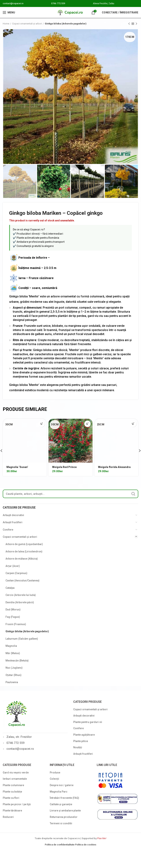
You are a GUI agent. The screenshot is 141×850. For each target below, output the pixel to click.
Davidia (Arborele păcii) (20, 602)
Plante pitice (80, 741)
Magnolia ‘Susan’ (17, 467)
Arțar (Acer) (13, 566)
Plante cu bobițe (12, 791)
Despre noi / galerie (61, 785)
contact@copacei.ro (13, 3)
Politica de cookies (85, 844)
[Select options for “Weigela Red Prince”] (87, 424)
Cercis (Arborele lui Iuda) (21, 595)
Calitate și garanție (61, 804)
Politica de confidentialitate (60, 844)
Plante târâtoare (12, 810)
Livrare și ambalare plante (65, 810)
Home (6, 23)
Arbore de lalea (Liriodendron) (24, 551)
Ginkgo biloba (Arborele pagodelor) (65, 23)
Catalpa (10, 587)
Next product (136, 24)
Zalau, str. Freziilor (19, 737)
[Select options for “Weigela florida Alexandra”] (133, 424)
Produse (55, 772)
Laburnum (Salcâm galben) (22, 638)
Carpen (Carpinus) (16, 573)
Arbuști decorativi (13, 515)
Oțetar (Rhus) (13, 675)
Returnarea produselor (63, 816)
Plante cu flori (11, 797)
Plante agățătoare (84, 734)
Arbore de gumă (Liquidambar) (24, 544)
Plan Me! (101, 838)
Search (133, 494)
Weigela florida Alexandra (114, 467)
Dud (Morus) (13, 609)
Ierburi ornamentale (15, 778)
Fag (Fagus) (13, 616)
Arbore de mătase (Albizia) (22, 558)
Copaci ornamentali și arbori (27, 23)
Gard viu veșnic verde (16, 772)
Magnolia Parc (58, 791)
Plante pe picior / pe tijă (17, 804)
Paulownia (12, 682)
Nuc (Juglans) (14, 667)
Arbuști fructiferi (12, 522)
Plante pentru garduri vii (87, 722)
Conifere (8, 529)
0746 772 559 (58, 3)
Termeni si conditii (61, 823)
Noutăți (77, 747)
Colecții (54, 778)
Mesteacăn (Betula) (17, 660)
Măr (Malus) (13, 653)
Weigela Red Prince (64, 467)
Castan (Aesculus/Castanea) (22, 580)
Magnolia (11, 645)
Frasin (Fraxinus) (16, 624)
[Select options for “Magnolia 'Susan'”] (41, 424)
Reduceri (8, 816)
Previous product (129, 24)
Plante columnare (13, 785)
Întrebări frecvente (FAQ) (64, 797)
